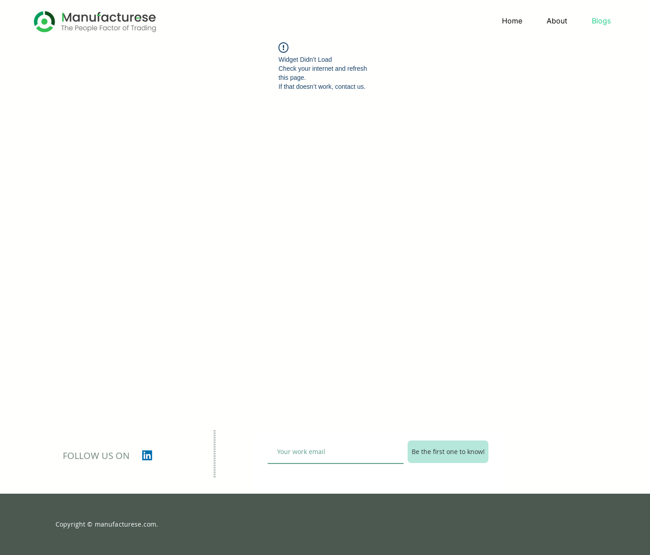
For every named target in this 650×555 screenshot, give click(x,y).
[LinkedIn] (147, 455)
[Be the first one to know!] (448, 451)
